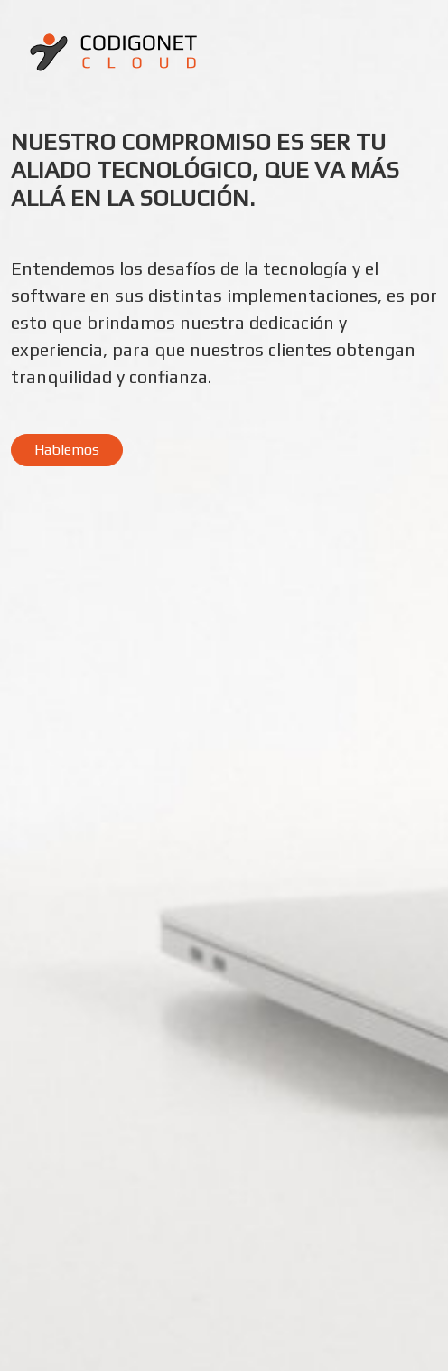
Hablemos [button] (66, 449)
